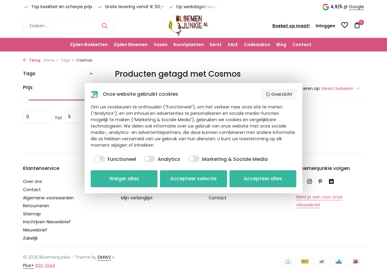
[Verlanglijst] (344, 26)
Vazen (160, 45)
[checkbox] (113, 159)
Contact (301, 45)
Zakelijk (30, 238)
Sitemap (32, 214)
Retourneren (36, 206)
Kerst (216, 45)
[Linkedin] (331, 182)
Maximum (79, 117)
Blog (281, 45)
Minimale (37, 117)
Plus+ (28, 265)
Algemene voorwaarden (48, 198)
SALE (233, 45)
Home (51, 60)
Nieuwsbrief (35, 230)
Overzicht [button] (278, 94)
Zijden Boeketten (89, 45)
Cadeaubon (257, 45)
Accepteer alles (263, 178)
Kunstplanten (189, 45)
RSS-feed (45, 265)
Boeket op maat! (291, 26)
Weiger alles (124, 178)
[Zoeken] (68, 25)
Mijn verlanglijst (137, 198)
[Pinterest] (320, 182)
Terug (32, 60)
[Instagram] (309, 182)
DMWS (104, 257)
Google (356, 7)
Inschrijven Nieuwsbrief (47, 222)
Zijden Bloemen (131, 45)
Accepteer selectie (193, 178)
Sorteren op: (307, 88)
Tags (67, 60)
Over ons (32, 181)
